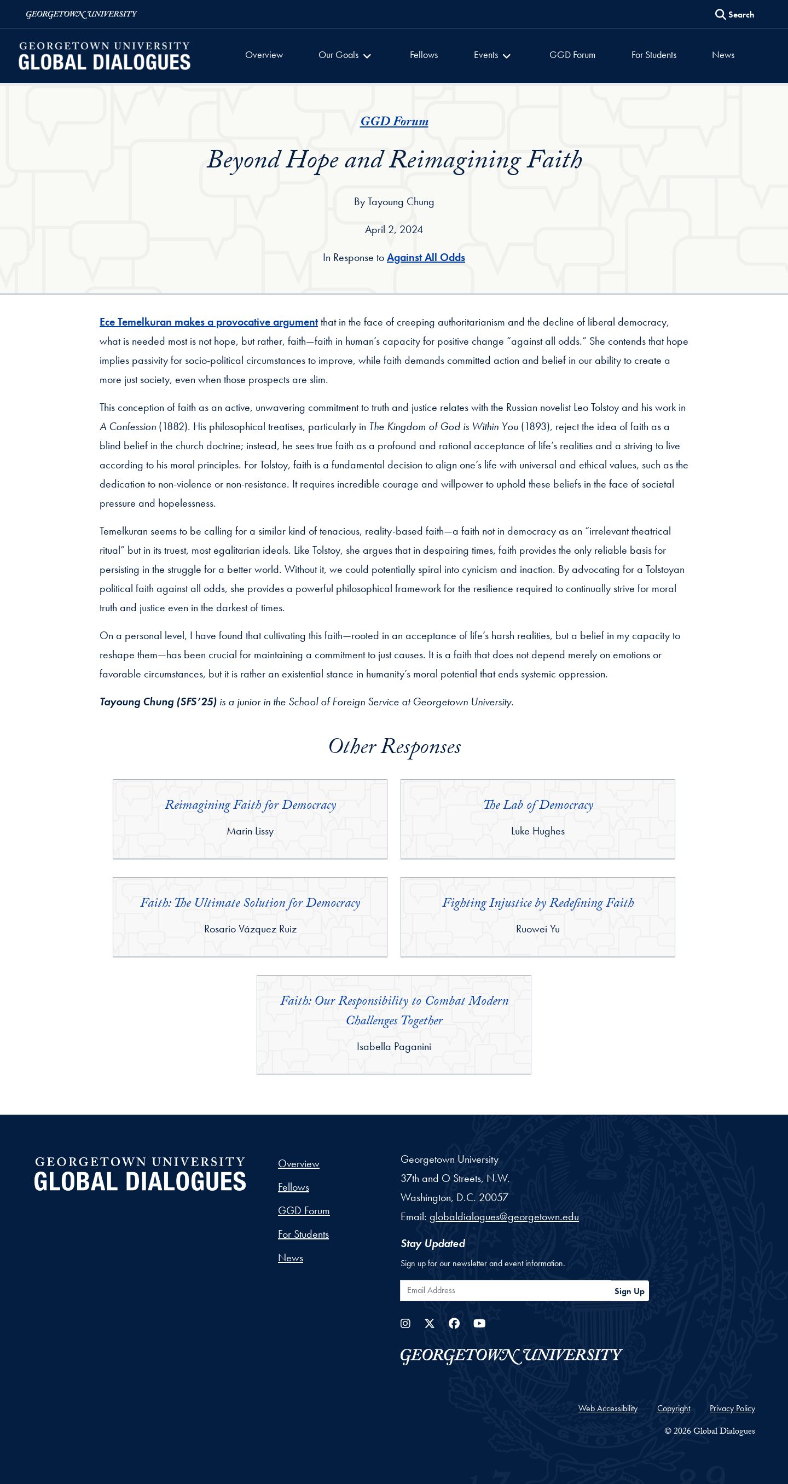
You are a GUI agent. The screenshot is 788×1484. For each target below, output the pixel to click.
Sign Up (630, 1291)
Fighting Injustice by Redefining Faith (538, 905)
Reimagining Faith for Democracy (250, 807)
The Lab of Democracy (538, 807)
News (716, 54)
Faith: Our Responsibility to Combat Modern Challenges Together (394, 1013)
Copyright (673, 1408)
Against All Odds (426, 257)
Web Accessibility (608, 1408)
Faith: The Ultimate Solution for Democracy (250, 905)
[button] (351, 55)
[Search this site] (735, 14)
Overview (270, 54)
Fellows (426, 54)
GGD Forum (570, 54)
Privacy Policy (732, 1408)
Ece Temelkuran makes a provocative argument (209, 322)
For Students (649, 54)
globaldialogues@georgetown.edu (504, 1216)
